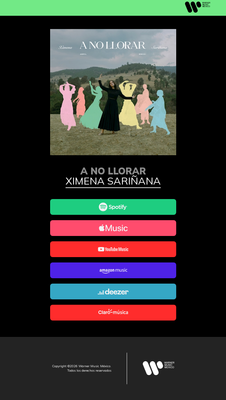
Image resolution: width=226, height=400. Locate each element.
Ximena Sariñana (113, 181)
